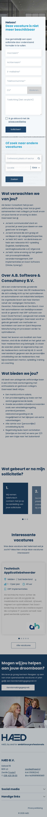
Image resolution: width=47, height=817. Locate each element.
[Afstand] (36, 178)
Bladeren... (34, 90)
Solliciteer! (16, 129)
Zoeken (14, 190)
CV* (9, 90)
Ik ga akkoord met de (19, 120)
